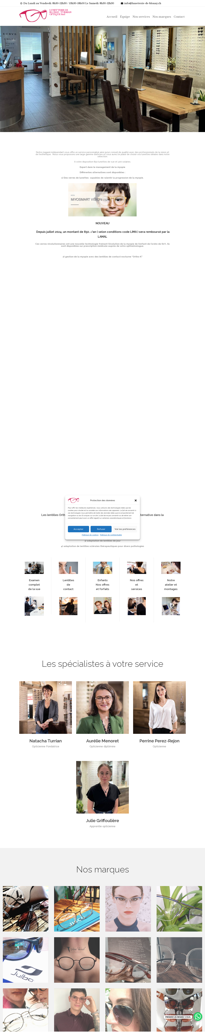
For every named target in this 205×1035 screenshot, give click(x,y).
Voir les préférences (125, 529)
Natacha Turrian (45, 746)
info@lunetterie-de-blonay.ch (142, 3)
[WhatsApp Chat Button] (198, 1016)
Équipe (125, 16)
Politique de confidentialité (111, 535)
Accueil (112, 16)
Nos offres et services (137, 591)
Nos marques (161, 16)
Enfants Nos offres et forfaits (102, 591)
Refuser (101, 529)
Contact (179, 16)
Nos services (141, 16)
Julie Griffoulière (102, 826)
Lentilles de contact (68, 591)
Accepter (78, 529)
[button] (135, 500)
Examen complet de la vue (34, 591)
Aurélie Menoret (102, 746)
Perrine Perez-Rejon (160, 746)
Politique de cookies (90, 535)
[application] (102, 387)
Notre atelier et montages (171, 591)
